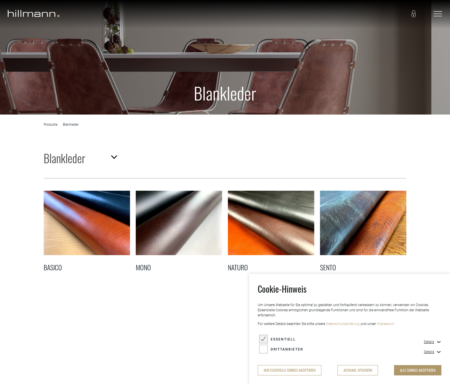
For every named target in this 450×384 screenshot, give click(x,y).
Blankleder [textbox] (64, 158)
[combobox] (80, 158)
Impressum (385, 324)
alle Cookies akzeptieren (417, 370)
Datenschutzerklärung (343, 324)
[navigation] (437, 14)
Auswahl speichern (358, 370)
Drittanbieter (287, 349)
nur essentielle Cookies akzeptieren (289, 370)
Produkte (50, 125)
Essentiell (283, 339)
